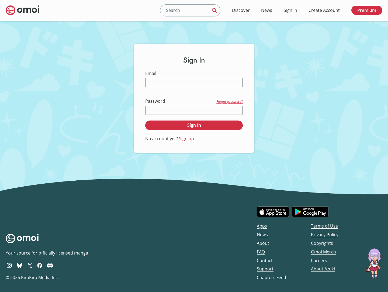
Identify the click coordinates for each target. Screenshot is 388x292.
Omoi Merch (323, 252)
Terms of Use (324, 226)
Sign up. (187, 139)
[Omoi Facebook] (39, 265)
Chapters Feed (271, 277)
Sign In (290, 10)
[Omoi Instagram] (9, 265)
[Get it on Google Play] (310, 212)
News (266, 10)
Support (265, 269)
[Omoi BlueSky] (19, 265)
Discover (241, 10)
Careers (319, 260)
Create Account (324, 10)
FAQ (261, 252)
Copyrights (322, 243)
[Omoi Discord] (50, 265)
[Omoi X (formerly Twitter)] (29, 265)
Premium (366, 10)
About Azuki (323, 269)
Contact (265, 260)
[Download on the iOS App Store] (273, 212)
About (263, 243)
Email (150, 73)
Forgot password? (229, 101)
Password (155, 101)
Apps (262, 226)
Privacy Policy (324, 235)
